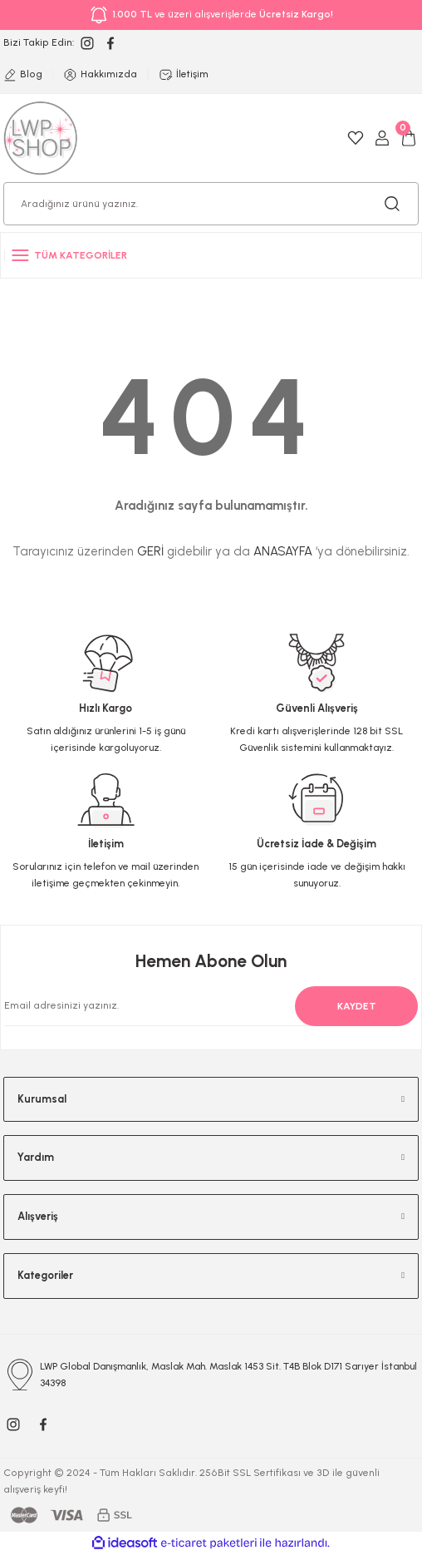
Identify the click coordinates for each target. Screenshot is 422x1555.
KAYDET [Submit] (356, 1006)
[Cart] (409, 138)
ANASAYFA (282, 551)
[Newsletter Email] (201, 1006)
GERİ (150, 551)
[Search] (211, 203)
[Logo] (40, 137)
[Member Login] (382, 138)
